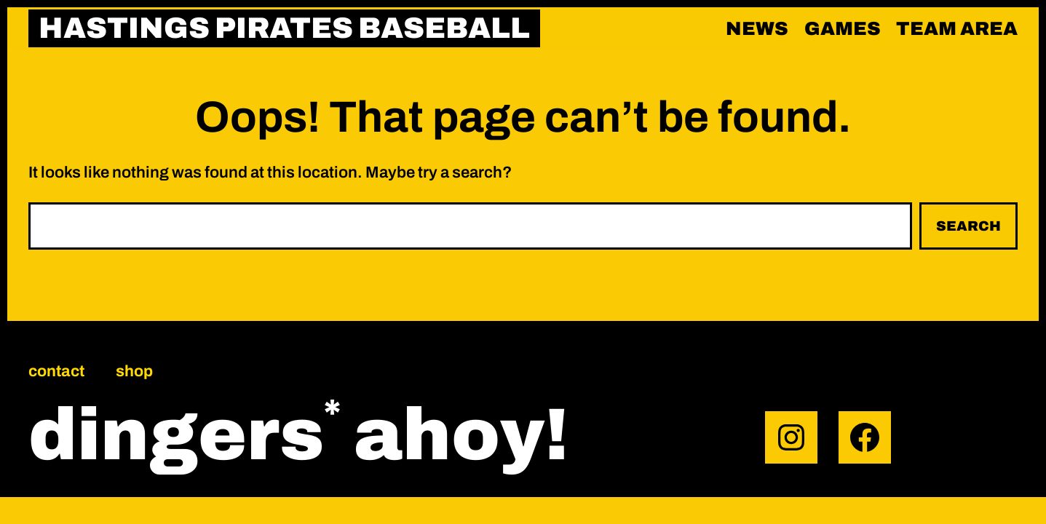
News (757, 28)
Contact (56, 371)
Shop (134, 371)
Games (842, 28)
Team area (957, 28)
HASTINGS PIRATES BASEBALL (284, 28)
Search (968, 226)
